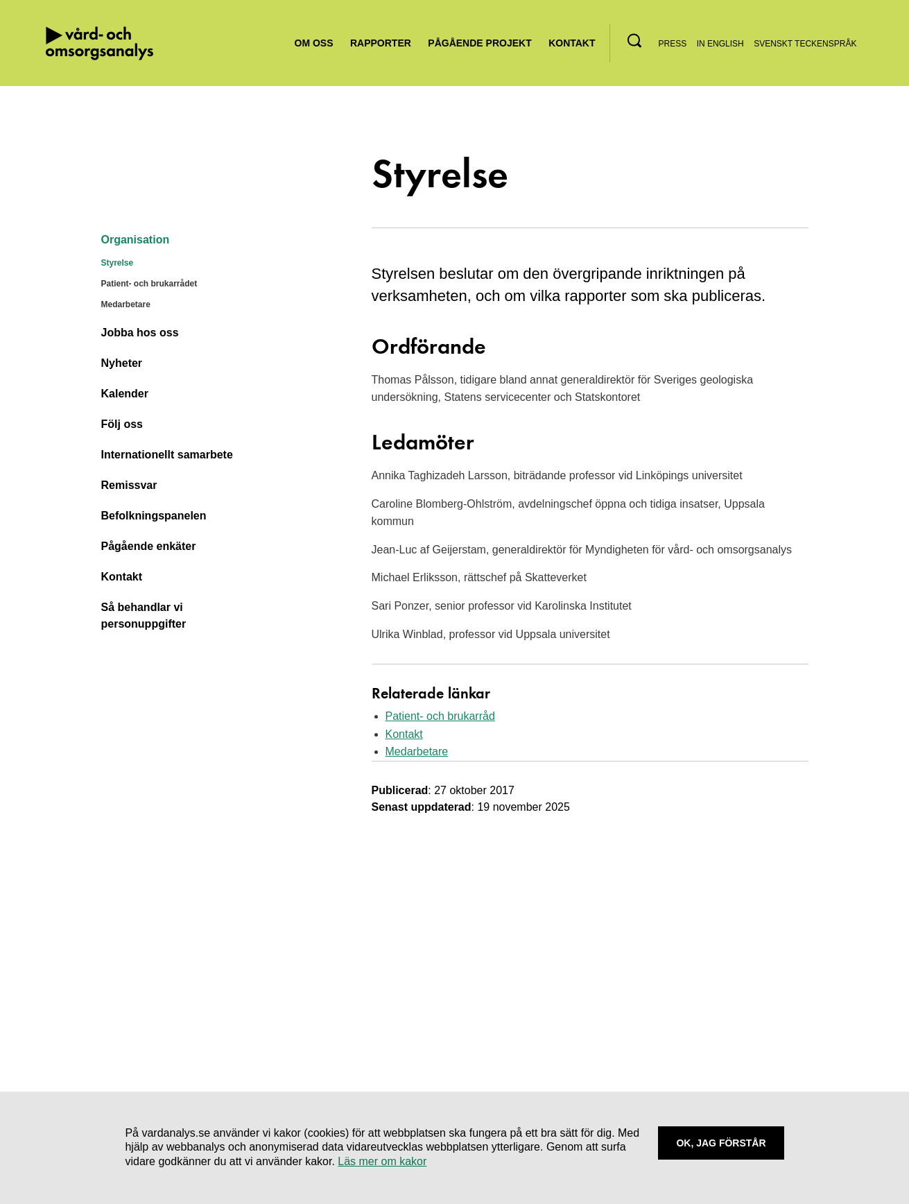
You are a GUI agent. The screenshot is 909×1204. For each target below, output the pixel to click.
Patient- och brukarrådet (149, 284)
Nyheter (122, 363)
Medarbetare (125, 304)
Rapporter (380, 43)
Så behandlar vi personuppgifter (144, 615)
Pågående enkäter (148, 546)
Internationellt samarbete (167, 455)
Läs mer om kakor (382, 1161)
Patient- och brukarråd (440, 716)
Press (673, 44)
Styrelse (117, 263)
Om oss (314, 43)
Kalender (124, 393)
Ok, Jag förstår (720, 1143)
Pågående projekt (479, 43)
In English (720, 44)
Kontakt (571, 43)
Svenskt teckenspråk (805, 44)
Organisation (135, 240)
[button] (634, 41)
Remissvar (129, 485)
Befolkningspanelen (154, 516)
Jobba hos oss (140, 332)
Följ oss (122, 424)
